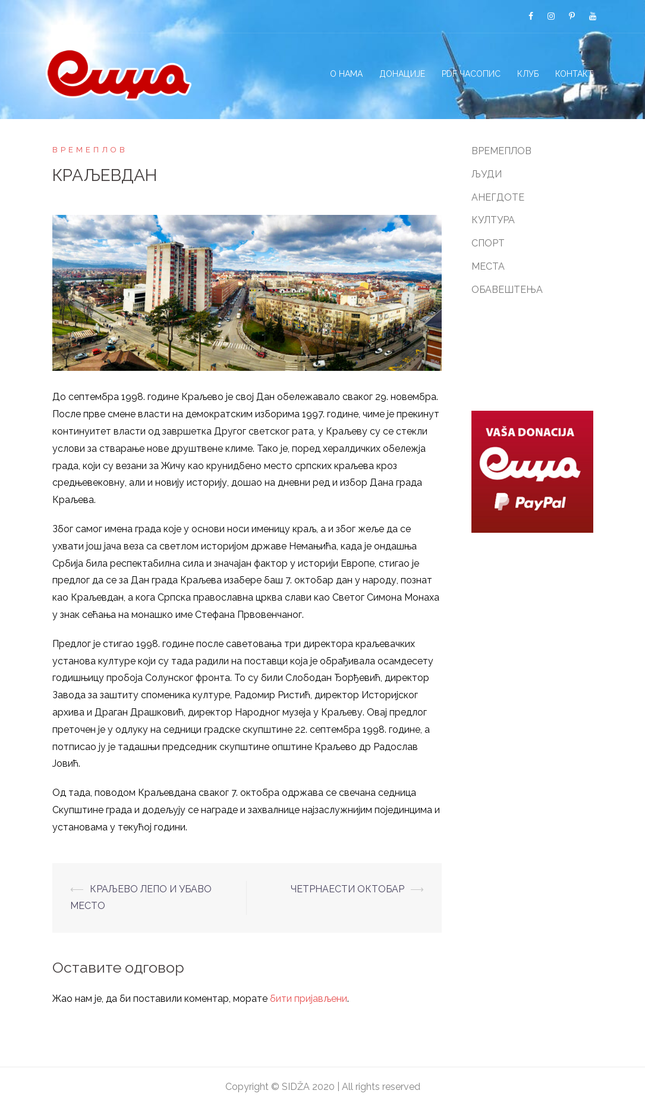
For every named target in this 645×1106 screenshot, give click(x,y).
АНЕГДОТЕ (497, 197)
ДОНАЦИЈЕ (402, 74)
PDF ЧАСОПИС (471, 74)
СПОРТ (488, 243)
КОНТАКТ (574, 74)
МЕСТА (488, 266)
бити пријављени (308, 998)
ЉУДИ (486, 174)
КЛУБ (528, 74)
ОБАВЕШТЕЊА (507, 289)
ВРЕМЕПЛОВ (90, 149)
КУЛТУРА (493, 220)
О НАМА (346, 74)
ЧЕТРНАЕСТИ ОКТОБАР (347, 889)
